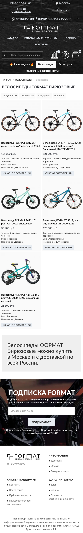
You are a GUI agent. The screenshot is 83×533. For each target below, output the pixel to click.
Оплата (55, 466)
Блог (53, 485)
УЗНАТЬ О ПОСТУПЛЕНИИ (17, 173)
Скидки (55, 490)
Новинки (70, 38)
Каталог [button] (12, 38)
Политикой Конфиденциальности (58, 430)
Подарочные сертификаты (41, 71)
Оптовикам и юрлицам (41, 38)
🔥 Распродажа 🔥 (22, 64)
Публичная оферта (20, 495)
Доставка (56, 461)
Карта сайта (16, 490)
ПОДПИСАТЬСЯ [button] (41, 422)
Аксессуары (65, 64)
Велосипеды (46, 64)
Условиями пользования (37, 433)
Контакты (41, 44)
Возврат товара (60, 471)
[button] (21, 11)
